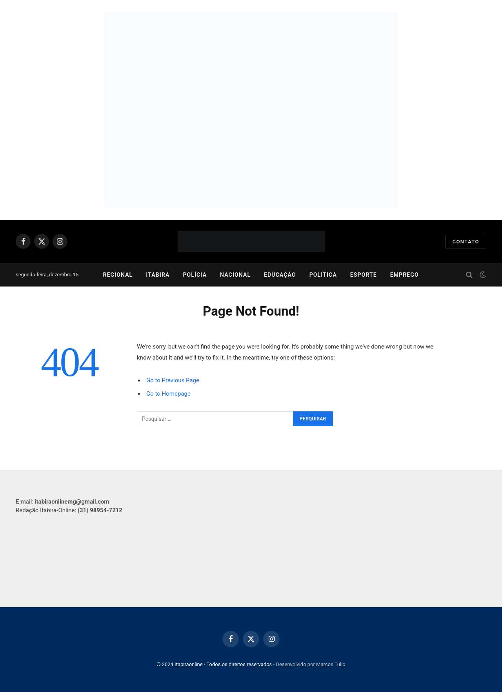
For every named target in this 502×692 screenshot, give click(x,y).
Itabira (157, 275)
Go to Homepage (168, 393)
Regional (118, 275)
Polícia (195, 275)
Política (323, 275)
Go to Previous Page (172, 380)
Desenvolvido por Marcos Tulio (310, 664)
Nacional (235, 275)
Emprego (404, 275)
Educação (280, 275)
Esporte (363, 275)
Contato (465, 242)
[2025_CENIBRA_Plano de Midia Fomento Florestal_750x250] (251, 159)
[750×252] (251, 61)
